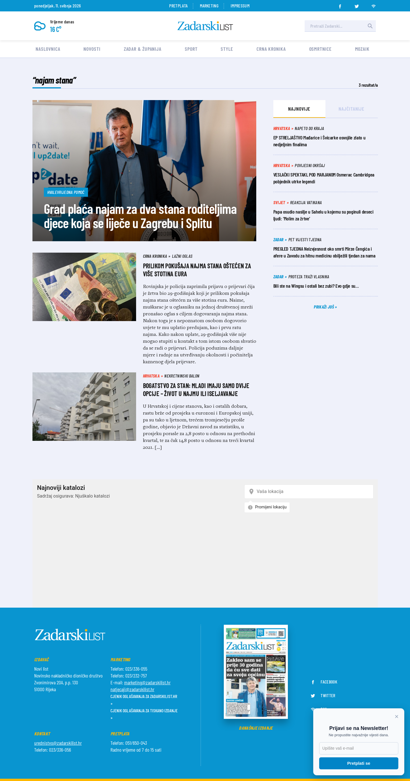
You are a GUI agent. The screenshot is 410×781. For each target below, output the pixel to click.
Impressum (240, 5)
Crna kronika (271, 49)
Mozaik (362, 49)
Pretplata (178, 5)
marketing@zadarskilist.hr (147, 682)
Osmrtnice (320, 49)
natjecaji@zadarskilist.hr (132, 689)
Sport (191, 49)
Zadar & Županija (142, 49)
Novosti (91, 49)
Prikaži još (324, 306)
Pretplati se (358, 763)
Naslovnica (48, 49)
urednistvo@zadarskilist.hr (58, 743)
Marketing (209, 5)
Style (227, 49)
